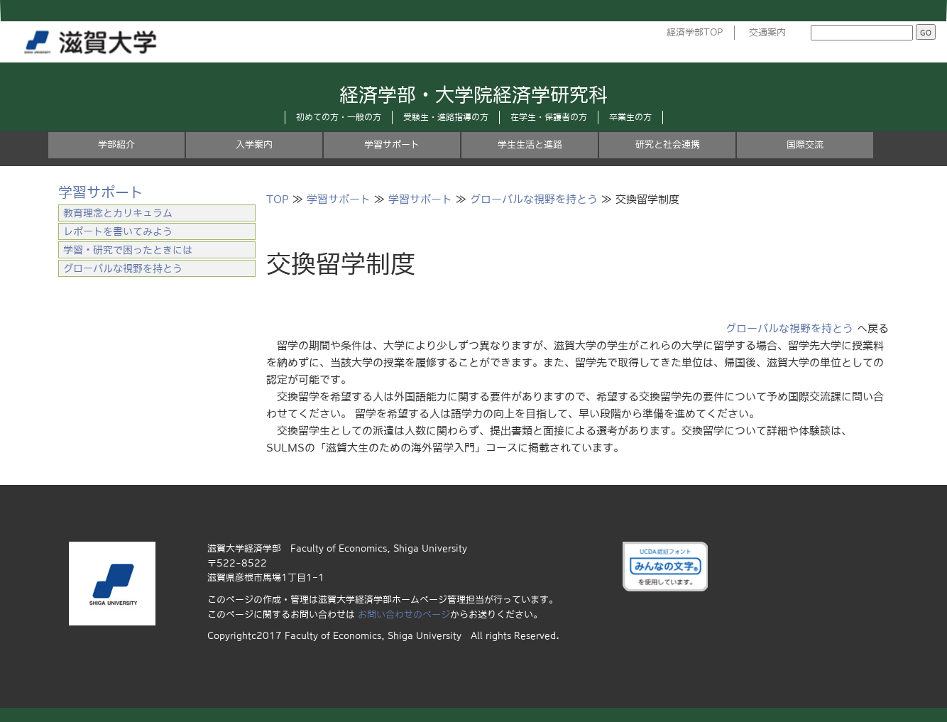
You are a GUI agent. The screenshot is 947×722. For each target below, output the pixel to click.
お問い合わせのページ (404, 614)
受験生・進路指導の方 (445, 117)
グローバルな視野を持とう (534, 199)
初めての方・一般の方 (338, 117)
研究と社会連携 (667, 144)
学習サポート (392, 144)
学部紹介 (116, 144)
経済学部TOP (695, 32)
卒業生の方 (630, 117)
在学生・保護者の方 (548, 117)
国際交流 (805, 144)
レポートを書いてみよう (118, 231)
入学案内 (254, 144)
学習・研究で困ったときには (127, 250)
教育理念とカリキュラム (118, 213)
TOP (277, 199)
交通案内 (767, 32)
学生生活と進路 (530, 144)
